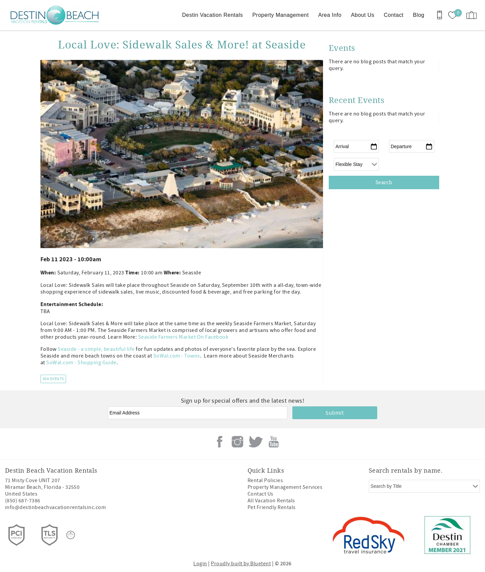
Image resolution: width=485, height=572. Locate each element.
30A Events (53, 378)
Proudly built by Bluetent (241, 563)
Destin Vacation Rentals (212, 15)
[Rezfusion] (70, 535)
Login (200, 563)
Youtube (273, 441)
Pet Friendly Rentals (272, 507)
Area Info (330, 15)
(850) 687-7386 (22, 500)
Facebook (219, 441)
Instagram (237, 441)
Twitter (255, 441)
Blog (418, 15)
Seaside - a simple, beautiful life (96, 349)
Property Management (280, 15)
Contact (394, 15)
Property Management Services (285, 487)
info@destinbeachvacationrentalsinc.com (55, 507)
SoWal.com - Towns (176, 355)
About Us (363, 15)
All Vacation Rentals (271, 500)
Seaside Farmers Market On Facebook (183, 337)
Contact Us (260, 494)
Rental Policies (265, 480)
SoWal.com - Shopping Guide (81, 362)
